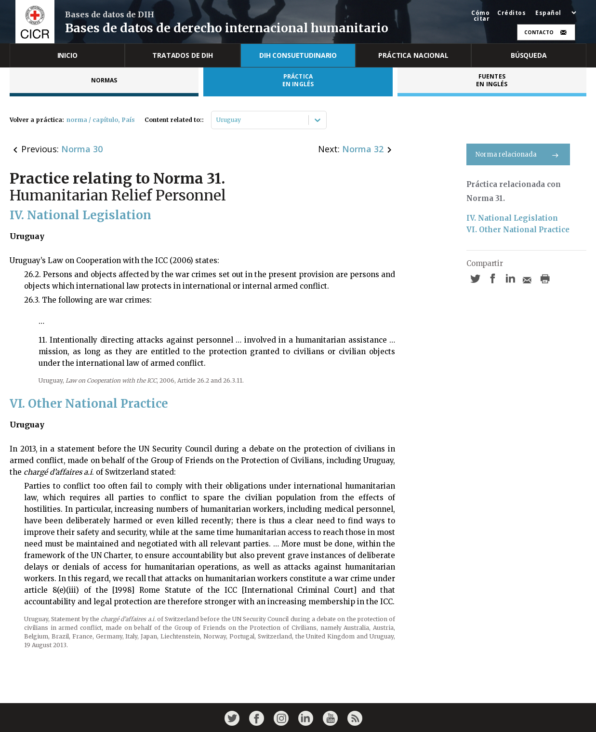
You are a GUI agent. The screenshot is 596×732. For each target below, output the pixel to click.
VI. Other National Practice (518, 229)
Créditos (511, 13)
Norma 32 (363, 149)
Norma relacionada (518, 154)
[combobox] (217, 120)
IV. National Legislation (512, 218)
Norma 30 (82, 149)
